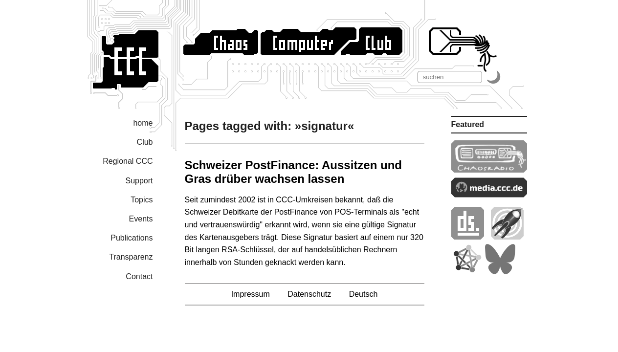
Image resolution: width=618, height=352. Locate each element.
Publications (131, 238)
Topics (142, 200)
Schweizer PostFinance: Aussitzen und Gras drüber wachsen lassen (293, 171)
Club (145, 142)
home (143, 123)
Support (139, 180)
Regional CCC (128, 161)
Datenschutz (309, 294)
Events (141, 219)
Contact (139, 276)
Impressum (250, 294)
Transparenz (131, 257)
